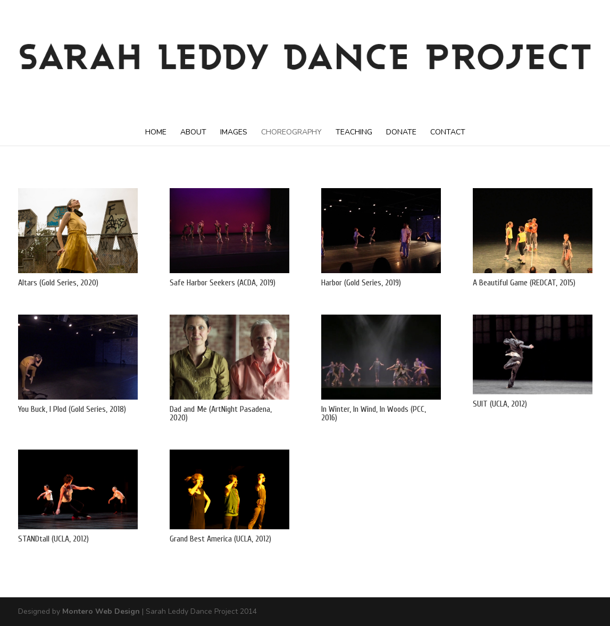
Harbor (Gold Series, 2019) (361, 282)
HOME (155, 132)
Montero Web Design (101, 611)
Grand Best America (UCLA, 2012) (220, 539)
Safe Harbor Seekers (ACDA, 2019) (222, 282)
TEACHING (354, 132)
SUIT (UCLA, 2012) (500, 404)
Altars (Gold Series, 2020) (58, 282)
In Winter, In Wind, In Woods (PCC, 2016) (373, 413)
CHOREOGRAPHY (291, 132)
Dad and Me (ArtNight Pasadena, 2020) (221, 413)
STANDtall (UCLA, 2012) (53, 539)
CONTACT (447, 132)
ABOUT (193, 132)
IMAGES (233, 132)
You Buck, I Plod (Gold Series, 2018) (72, 409)
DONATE (401, 132)
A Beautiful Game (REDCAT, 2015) (524, 282)
